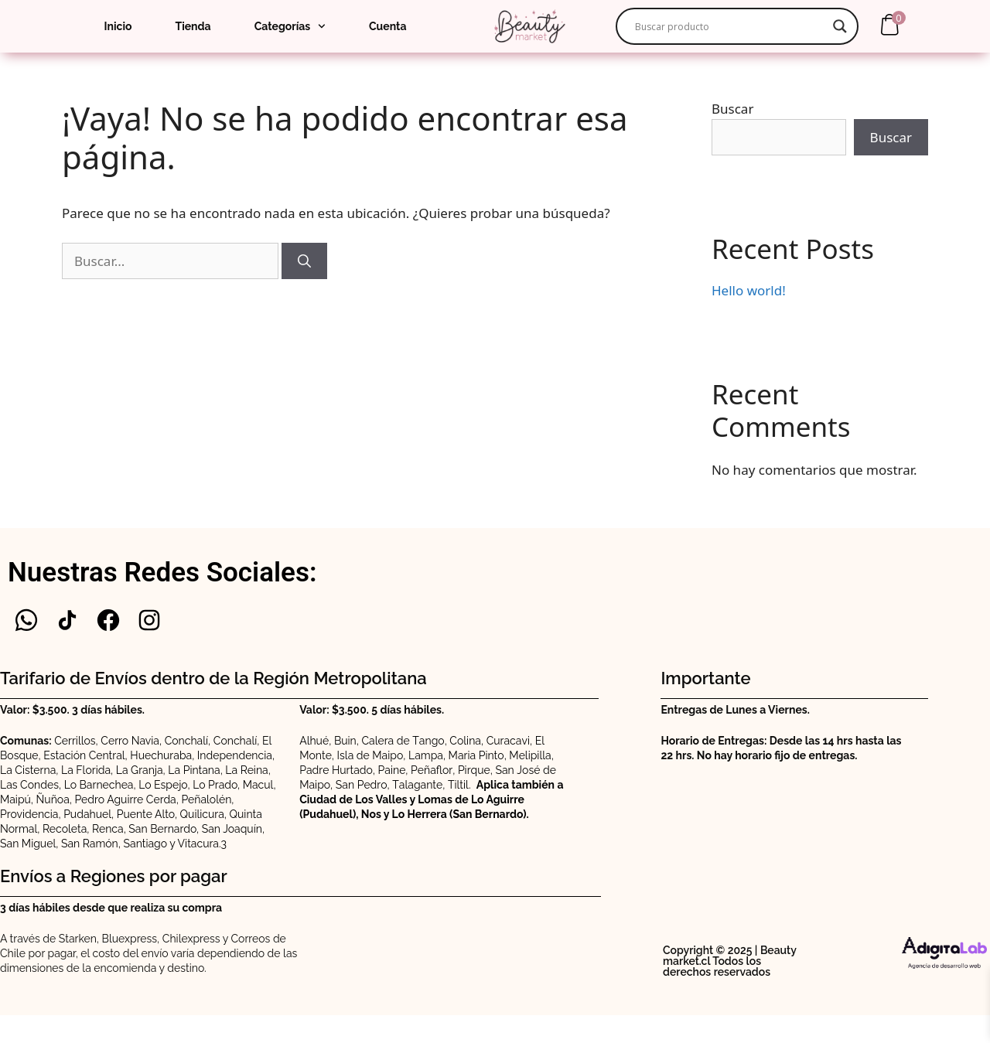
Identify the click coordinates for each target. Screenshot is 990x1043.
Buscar (732, 109)
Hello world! (749, 290)
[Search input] (730, 26)
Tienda (192, 26)
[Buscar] (304, 261)
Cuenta (387, 26)
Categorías (290, 26)
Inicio (118, 26)
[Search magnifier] (840, 26)
